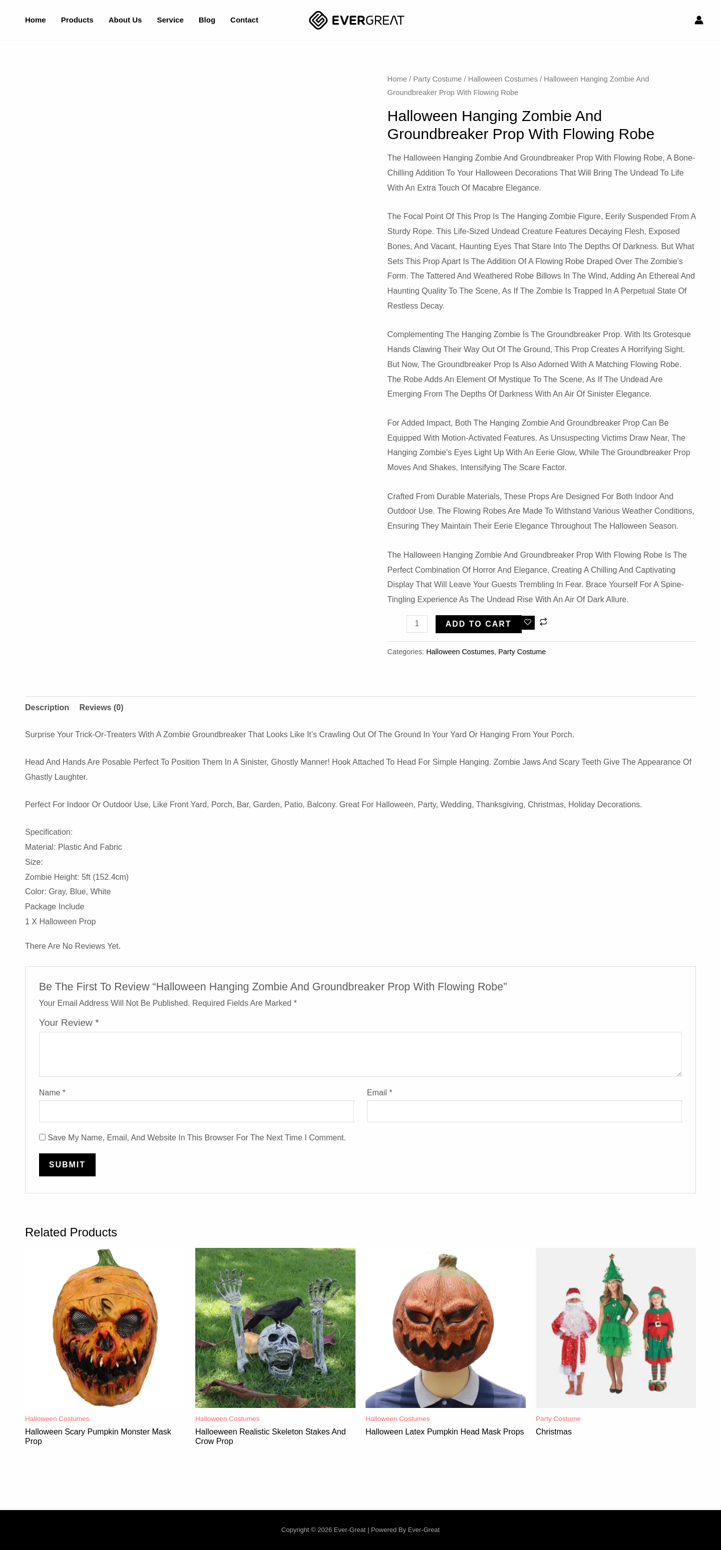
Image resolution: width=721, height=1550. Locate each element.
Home (397, 79)
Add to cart (479, 624)
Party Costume (437, 79)
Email (380, 1092)
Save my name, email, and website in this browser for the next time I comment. (197, 1137)
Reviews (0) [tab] (101, 707)
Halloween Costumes (503, 79)
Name (52, 1092)
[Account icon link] (698, 20)
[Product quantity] (417, 624)
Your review (69, 1022)
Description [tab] (47, 707)
